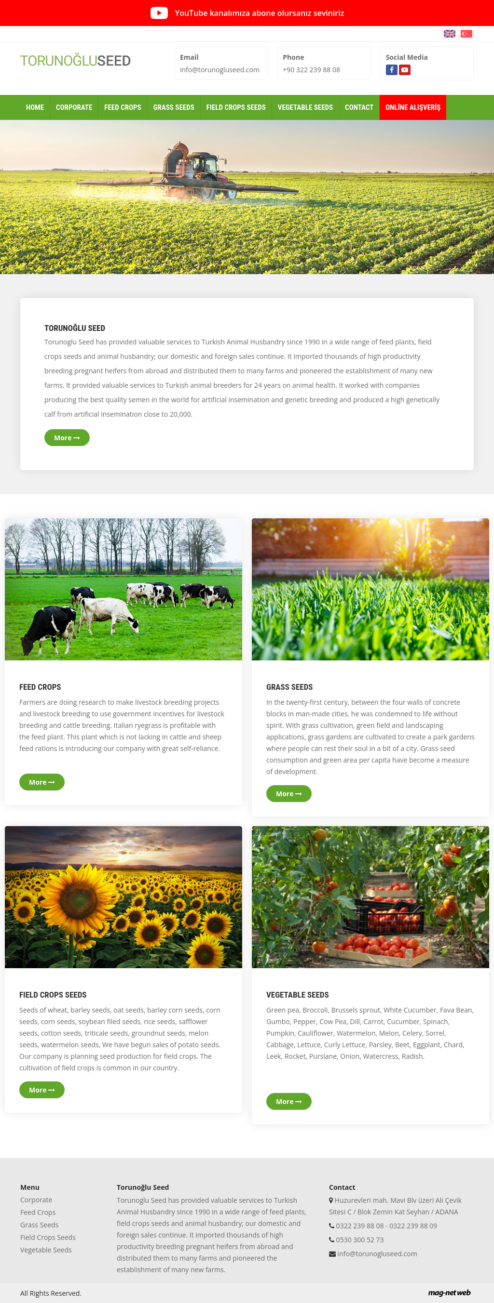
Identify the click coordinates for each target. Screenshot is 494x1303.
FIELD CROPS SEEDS (236, 107)
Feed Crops (37, 1212)
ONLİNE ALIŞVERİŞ (412, 107)
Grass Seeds (39, 1224)
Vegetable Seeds (46, 1249)
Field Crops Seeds (48, 1237)
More (67, 437)
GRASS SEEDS (173, 107)
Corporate (36, 1199)
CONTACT (359, 107)
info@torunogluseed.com (220, 69)
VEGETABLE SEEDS (305, 107)
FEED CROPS (122, 107)
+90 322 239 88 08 (311, 69)
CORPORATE (74, 107)
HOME (35, 107)
